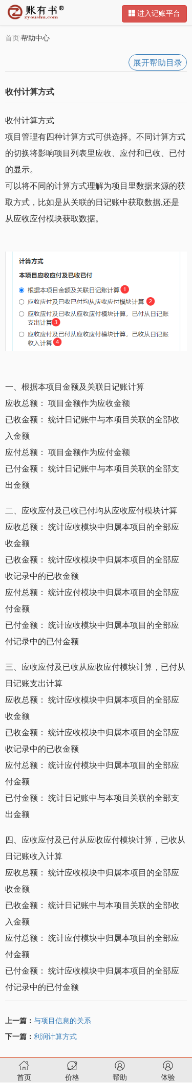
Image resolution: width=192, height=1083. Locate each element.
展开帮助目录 (157, 62)
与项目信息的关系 (62, 1021)
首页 (12, 38)
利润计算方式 (55, 1037)
